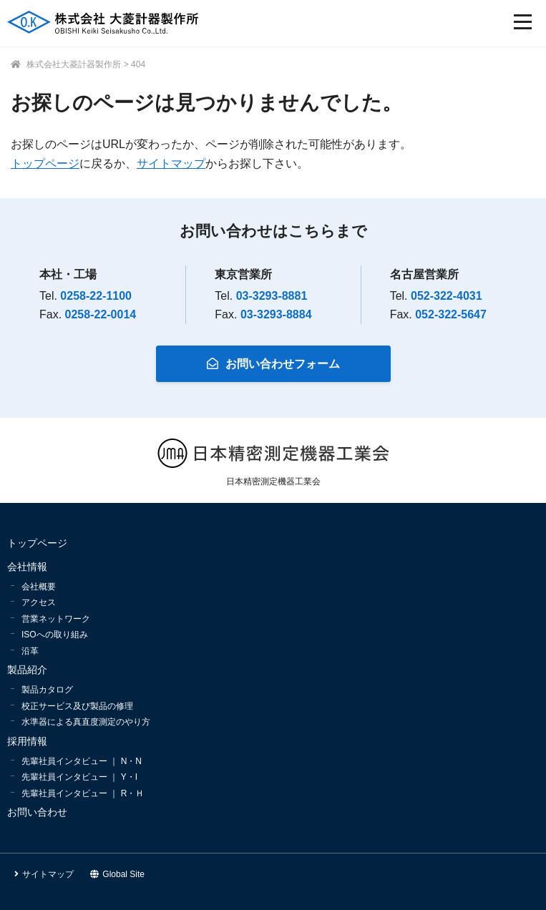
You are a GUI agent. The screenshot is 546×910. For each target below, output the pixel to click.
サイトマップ (171, 163)
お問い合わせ (37, 812)
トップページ (45, 163)
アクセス (38, 602)
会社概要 (38, 587)
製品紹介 (27, 669)
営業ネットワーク (55, 619)
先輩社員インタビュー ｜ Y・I (79, 777)
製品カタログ (47, 690)
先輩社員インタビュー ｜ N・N (81, 761)
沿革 (30, 651)
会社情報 (27, 566)
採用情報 (27, 741)
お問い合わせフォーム (273, 364)
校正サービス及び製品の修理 (77, 706)
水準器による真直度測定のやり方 (85, 722)
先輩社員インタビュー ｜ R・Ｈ (82, 793)
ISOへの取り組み (54, 635)
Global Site (117, 874)
